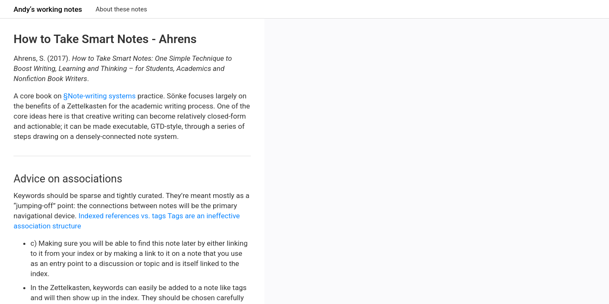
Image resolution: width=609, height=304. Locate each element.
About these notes (121, 9)
